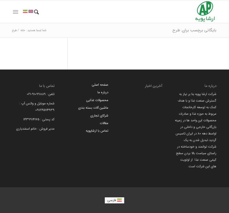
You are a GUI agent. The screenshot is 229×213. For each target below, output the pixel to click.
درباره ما (102, 92)
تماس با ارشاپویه (97, 130)
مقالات (104, 123)
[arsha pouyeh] (205, 11)
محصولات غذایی (97, 100)
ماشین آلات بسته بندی (93, 107)
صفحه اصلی (100, 84)
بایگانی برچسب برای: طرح (194, 30)
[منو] (15, 12)
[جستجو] (36, 12)
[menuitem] (36, 12)
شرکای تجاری (99, 115)
